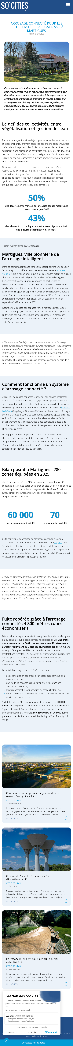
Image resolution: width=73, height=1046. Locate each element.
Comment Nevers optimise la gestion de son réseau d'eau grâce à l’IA (32, 794)
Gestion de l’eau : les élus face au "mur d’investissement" (29, 877)
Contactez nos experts (33, 1042)
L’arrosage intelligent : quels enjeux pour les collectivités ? (32, 960)
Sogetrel (58, 542)
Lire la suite (11, 818)
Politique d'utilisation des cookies (36, 1036)
